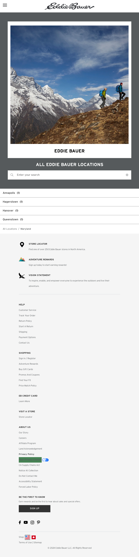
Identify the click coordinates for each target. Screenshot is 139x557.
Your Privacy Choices (30, 460)
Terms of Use (25, 543)
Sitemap (37, 543)
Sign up (34, 508)
